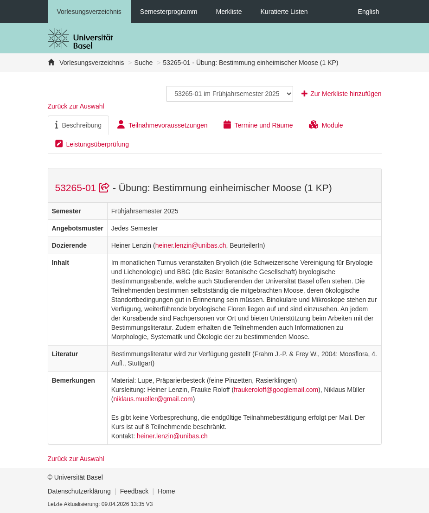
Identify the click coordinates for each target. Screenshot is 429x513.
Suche (143, 62)
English (368, 11)
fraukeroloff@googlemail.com (276, 389)
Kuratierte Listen (284, 11)
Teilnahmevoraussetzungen (162, 125)
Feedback (134, 491)
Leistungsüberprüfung (92, 144)
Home (166, 491)
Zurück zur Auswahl (76, 106)
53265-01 (84, 187)
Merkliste (229, 11)
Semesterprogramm (169, 11)
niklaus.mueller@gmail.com (152, 399)
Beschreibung (78, 125)
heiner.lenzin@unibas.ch (190, 245)
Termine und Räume (258, 125)
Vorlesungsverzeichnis (89, 11)
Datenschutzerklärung (79, 491)
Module (326, 125)
